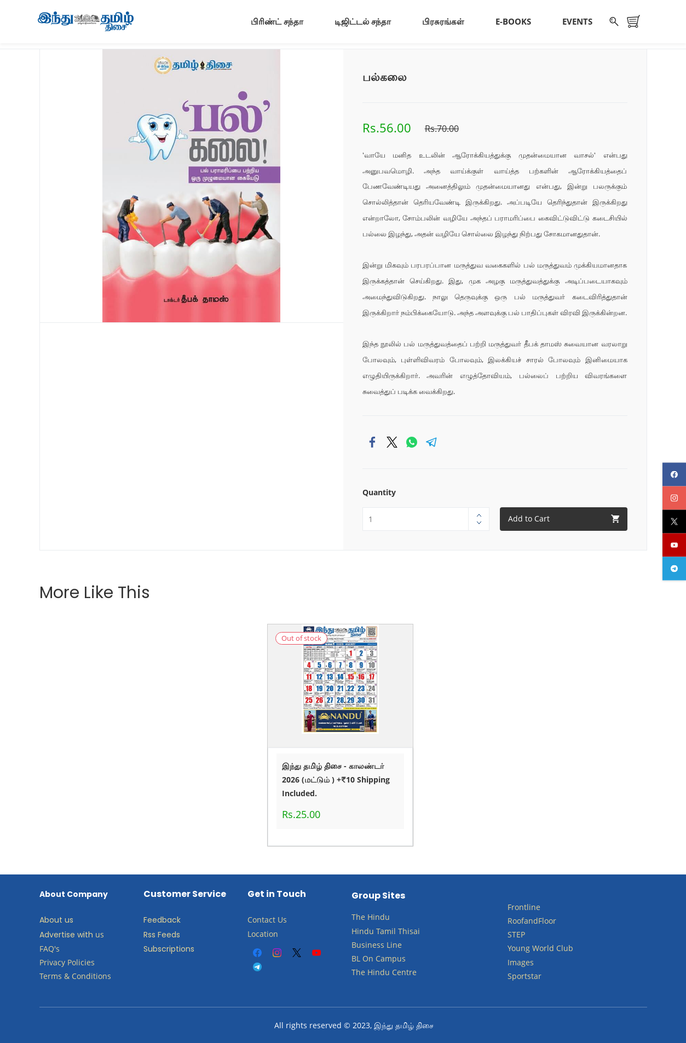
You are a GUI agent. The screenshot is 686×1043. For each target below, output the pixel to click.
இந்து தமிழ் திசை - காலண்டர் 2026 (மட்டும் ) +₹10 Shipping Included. (336, 778)
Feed (152, 919)
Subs (152, 947)
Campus (391, 957)
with (85, 933)
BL (355, 957)
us (99, 933)
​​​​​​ (374, 957)
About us (56, 919)
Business (367, 943)
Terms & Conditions (75, 975)
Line (394, 943)
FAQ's (49, 947)
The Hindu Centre (384, 971)
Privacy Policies (68, 961)
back (171, 919)
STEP (516, 934)
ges (527, 961)
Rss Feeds (161, 933)
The (358, 916)
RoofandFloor (532, 919)
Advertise (57, 933)
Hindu (378, 916)
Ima (514, 961)
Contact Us (267, 919)
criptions (178, 947)
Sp (512, 975)
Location (262, 933)
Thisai (409, 930)
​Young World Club (540, 947)
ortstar (529, 975)
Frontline (524, 906)
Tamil (386, 930)
